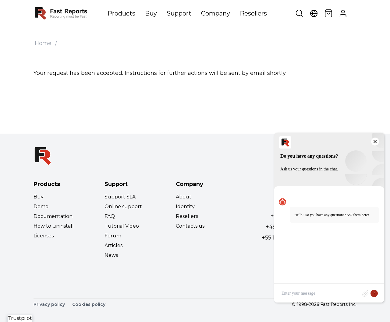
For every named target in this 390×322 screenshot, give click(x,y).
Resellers (253, 13)
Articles (113, 245)
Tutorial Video (122, 226)
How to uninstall (54, 226)
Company (215, 13)
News (111, 255)
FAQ (110, 216)
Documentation (53, 216)
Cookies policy (88, 304)
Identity (185, 206)
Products (121, 13)
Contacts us (190, 226)
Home (43, 43)
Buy (151, 13)
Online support (123, 206)
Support (179, 13)
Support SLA (120, 197)
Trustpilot (20, 318)
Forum (113, 236)
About (183, 197)
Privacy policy (49, 304)
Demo (41, 206)
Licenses (44, 236)
